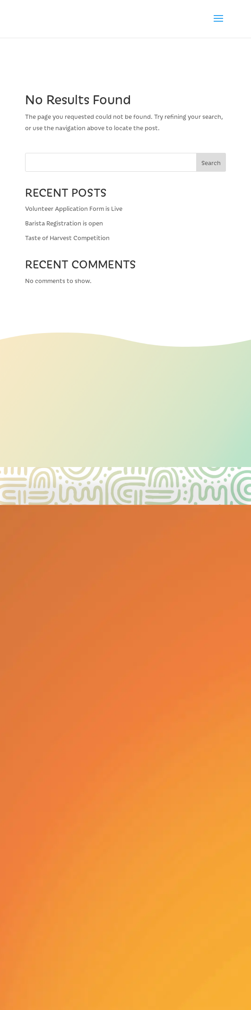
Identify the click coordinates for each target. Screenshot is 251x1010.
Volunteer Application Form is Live (74, 208)
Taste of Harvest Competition (67, 238)
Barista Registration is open (64, 223)
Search (211, 163)
